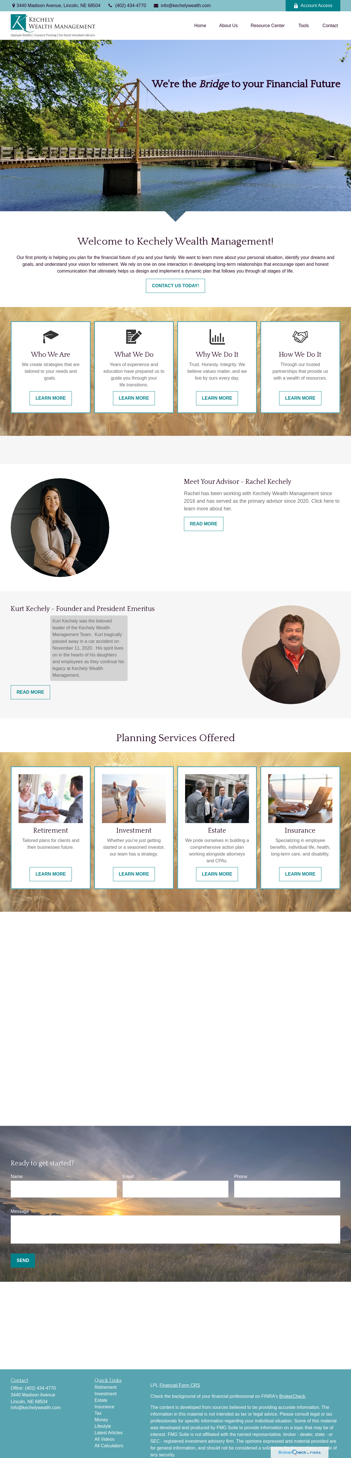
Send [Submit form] (23, 1260)
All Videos (105, 1439)
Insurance (104, 1406)
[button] (200, 26)
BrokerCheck (292, 1396)
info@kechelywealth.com (182, 5)
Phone (240, 1176)
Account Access (313, 5)
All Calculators (109, 1445)
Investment (106, 1393)
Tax (98, 1413)
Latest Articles (109, 1432)
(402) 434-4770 (126, 5)
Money (101, 1419)
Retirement (106, 1387)
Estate (101, 1400)
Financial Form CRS (179, 1385)
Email (128, 1176)
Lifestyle (103, 1426)
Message (20, 1211)
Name (17, 1176)
